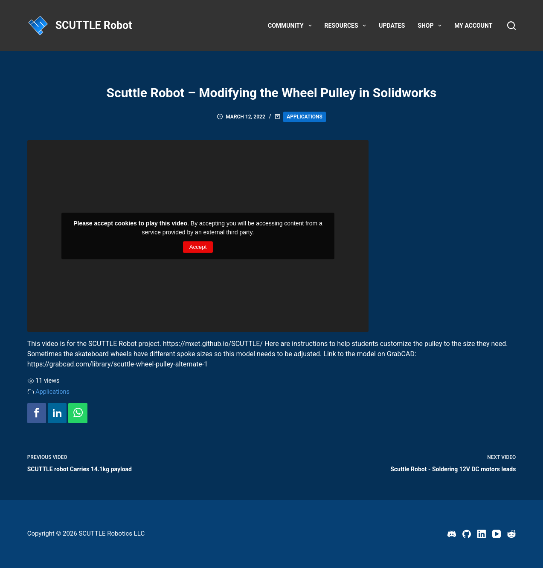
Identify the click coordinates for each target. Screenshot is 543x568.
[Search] (511, 25)
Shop (431, 25)
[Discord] (451, 534)
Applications (304, 117)
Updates (392, 25)
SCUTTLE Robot (93, 25)
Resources (347, 25)
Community (291, 25)
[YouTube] (496, 534)
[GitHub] (466, 534)
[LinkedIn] (481, 534)
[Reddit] (511, 534)
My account (473, 25)
